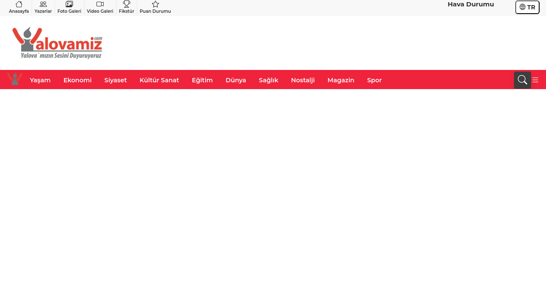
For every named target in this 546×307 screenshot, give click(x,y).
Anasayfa (19, 7)
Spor (374, 80)
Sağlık (268, 80)
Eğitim (202, 80)
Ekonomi (78, 80)
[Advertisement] (384, 43)
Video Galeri (100, 7)
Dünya (236, 80)
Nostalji (302, 80)
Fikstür (126, 7)
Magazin (341, 80)
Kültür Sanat (159, 80)
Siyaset (116, 80)
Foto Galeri (69, 7)
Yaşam (40, 80)
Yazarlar (43, 7)
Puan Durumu (155, 7)
